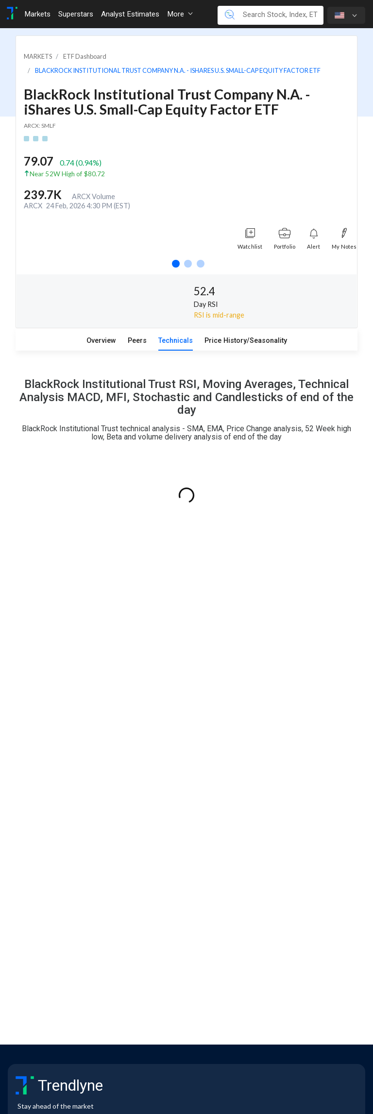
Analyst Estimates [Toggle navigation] (130, 14)
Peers (137, 341)
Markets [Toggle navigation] (37, 14)
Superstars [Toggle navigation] (75, 14)
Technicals (175, 341)
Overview (101, 341)
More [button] (180, 14)
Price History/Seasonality (245, 341)
